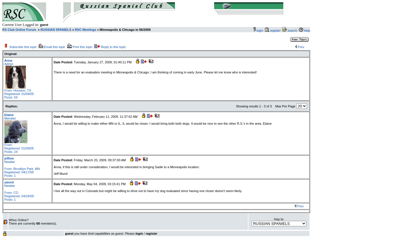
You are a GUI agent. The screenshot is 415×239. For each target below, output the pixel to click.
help (307, 30)
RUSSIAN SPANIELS (55, 29)
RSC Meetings (85, 29)
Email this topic (54, 47)
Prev (301, 47)
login (259, 30)
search (292, 30)
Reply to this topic (113, 47)
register (276, 30)
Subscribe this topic (23, 47)
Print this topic (83, 47)
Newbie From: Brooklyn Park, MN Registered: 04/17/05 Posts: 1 (22, 167)
